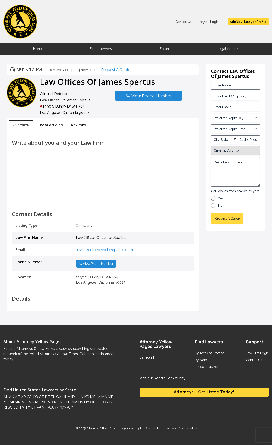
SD (15, 407)
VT (44, 407)
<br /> (103, 201)
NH (62, 402)
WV (62, 407)
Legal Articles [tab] (50, 125)
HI (63, 397)
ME (6, 402)
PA (111, 402)
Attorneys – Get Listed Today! (204, 392)
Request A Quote (115, 70)
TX (27, 407)
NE (56, 402)
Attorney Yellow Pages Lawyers (108, 428)
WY (69, 407)
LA (97, 397)
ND (50, 402)
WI (56, 407)
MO (24, 402)
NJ (67, 402)
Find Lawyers (100, 49)
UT (33, 407)
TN (21, 407)
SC (9, 407)
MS (31, 402)
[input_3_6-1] (235, 128)
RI (5, 407)
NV (80, 402)
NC (44, 402)
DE (47, 397)
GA (58, 397)
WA (50, 407)
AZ (17, 397)
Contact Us (184, 22)
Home (38, 49)
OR (105, 402)
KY (92, 397)
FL (52, 397)
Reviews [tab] (78, 125)
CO (35, 397)
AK (11, 397)
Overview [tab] (21, 125)
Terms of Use (168, 428)
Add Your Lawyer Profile (248, 22)
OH (92, 402)
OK (99, 402)
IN (81, 397)
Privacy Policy (187, 428)
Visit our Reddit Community (162, 378)
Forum (164, 49)
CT (41, 397)
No (220, 205)
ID (72, 397)
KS (86, 397)
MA (103, 397)
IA (68, 397)
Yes (220, 198)
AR (23, 397)
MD (110, 397)
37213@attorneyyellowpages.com (104, 250)
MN (17, 402)
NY (86, 402)
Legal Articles (228, 49)
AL (5, 397)
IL (77, 397)
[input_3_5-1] (235, 118)
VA (38, 407)
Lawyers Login (208, 22)
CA (29, 397)
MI (11, 402)
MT (37, 402)
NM (73, 402)
